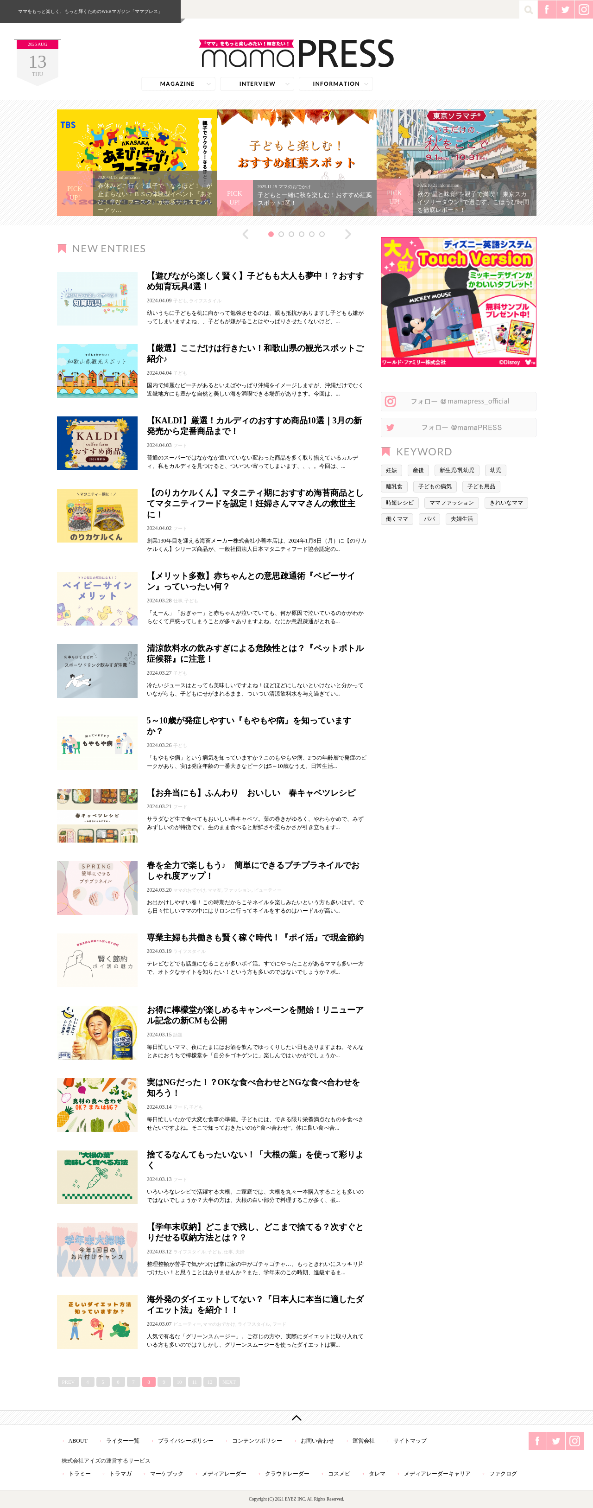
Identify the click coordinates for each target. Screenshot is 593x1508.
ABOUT (78, 1441)
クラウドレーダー (287, 1473)
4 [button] (301, 234)
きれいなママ (506, 502)
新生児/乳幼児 (457, 470)
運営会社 (364, 1441)
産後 (418, 470)
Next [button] (348, 234)
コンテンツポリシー (257, 1441)
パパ (429, 519)
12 (210, 1382)
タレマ (377, 1473)
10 (179, 1382)
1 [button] (271, 234)
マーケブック (166, 1473)
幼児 (495, 470)
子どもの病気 (435, 486)
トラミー (80, 1473)
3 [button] (291, 234)
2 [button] (281, 234)
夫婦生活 (462, 519)
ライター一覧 (122, 1441)
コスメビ (339, 1473)
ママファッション (451, 502)
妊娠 (391, 470)
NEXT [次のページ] (229, 1382)
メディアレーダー (224, 1473)
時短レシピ (400, 502)
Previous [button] (245, 234)
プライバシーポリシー (186, 1441)
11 (194, 1382)
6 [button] (322, 234)
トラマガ (120, 1473)
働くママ (397, 519)
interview (257, 84)
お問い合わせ (317, 1441)
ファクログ (503, 1473)
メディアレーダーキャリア (437, 1473)
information (336, 84)
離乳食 (394, 486)
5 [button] (312, 234)
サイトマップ (410, 1441)
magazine (178, 84)
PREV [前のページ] (68, 1382)
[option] (137, 162)
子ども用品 (481, 486)
